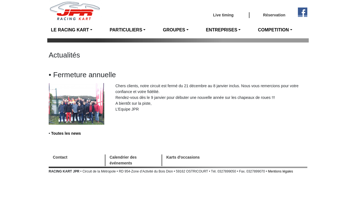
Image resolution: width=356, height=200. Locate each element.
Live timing (223, 15)
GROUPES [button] (174, 30)
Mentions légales (280, 171)
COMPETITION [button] (273, 30)
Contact (60, 157)
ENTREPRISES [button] (221, 30)
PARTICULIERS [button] (126, 30)
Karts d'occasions (183, 157)
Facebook (302, 12)
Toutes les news (66, 133)
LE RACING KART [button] (70, 30)
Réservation (274, 15)
